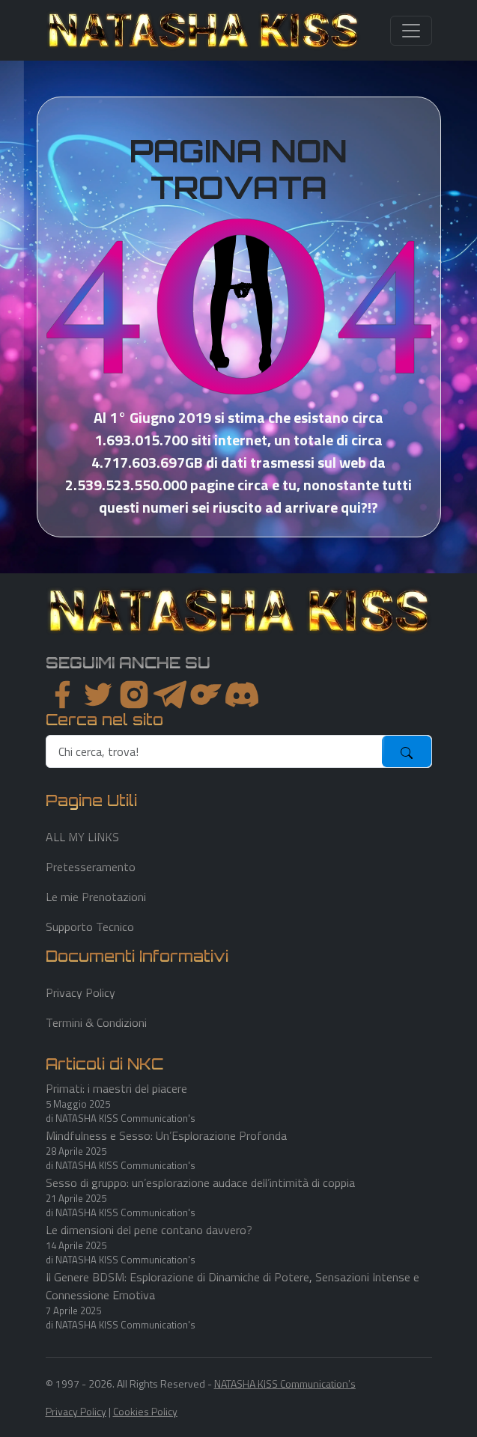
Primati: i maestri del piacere (116, 1088)
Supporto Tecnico (90, 927)
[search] (214, 751)
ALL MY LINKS (82, 837)
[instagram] (134, 694)
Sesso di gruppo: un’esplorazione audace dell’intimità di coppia (200, 1183)
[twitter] (98, 694)
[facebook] (62, 694)
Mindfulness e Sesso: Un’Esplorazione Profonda (166, 1135)
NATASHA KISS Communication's (285, 1383)
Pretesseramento (91, 867)
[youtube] (241, 694)
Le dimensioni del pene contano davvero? (149, 1230)
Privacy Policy (80, 992)
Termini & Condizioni (96, 1022)
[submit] (406, 751)
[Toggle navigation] (411, 31)
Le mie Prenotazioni (96, 897)
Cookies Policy (145, 1411)
